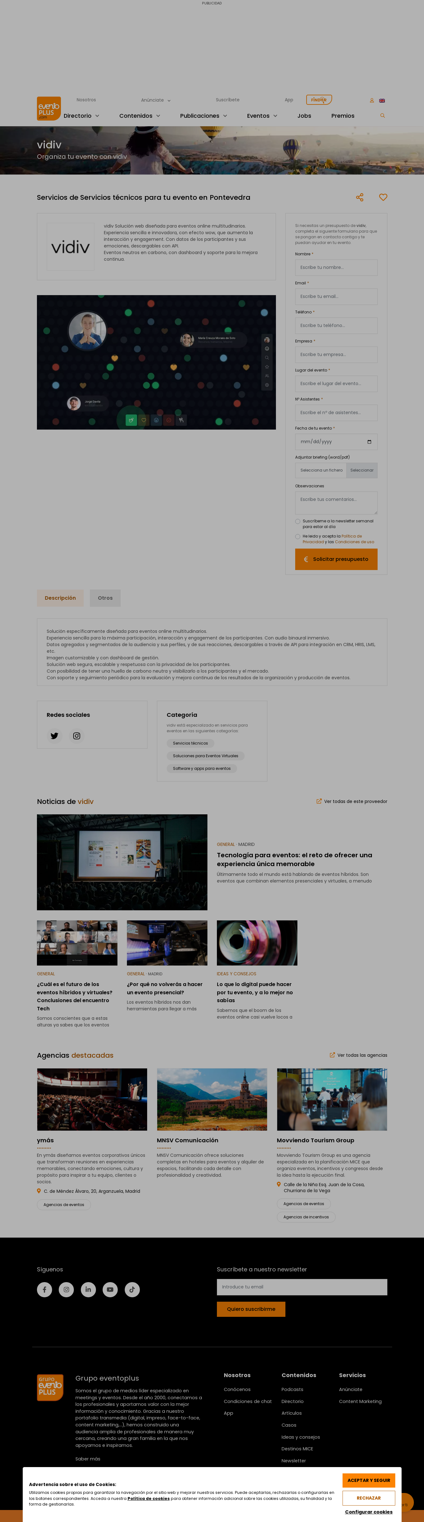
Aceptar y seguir (368, 1480)
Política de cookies (187, 1498)
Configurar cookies (368, 1511)
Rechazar (368, 1498)
